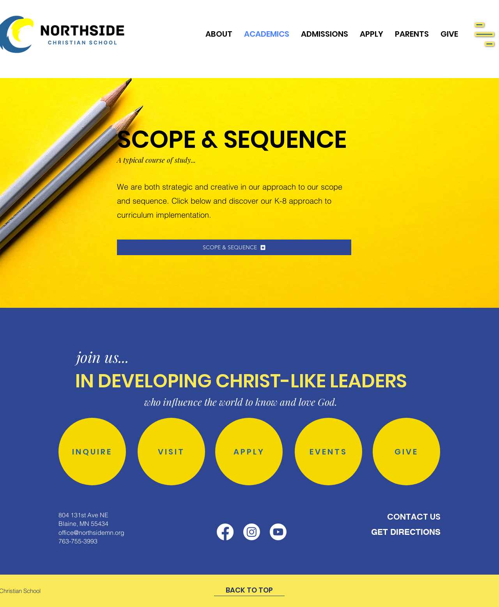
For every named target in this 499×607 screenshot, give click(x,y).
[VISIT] (171, 451)
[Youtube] (278, 532)
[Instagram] (251, 532)
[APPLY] (249, 451)
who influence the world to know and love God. (240, 401)
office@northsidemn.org (91, 532)
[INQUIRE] (92, 451)
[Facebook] (225, 532)
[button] (484, 34)
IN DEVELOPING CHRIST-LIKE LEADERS (241, 381)
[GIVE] (406, 451)
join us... (102, 357)
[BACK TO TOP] (249, 590)
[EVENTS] (328, 451)
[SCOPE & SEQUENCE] (234, 247)
